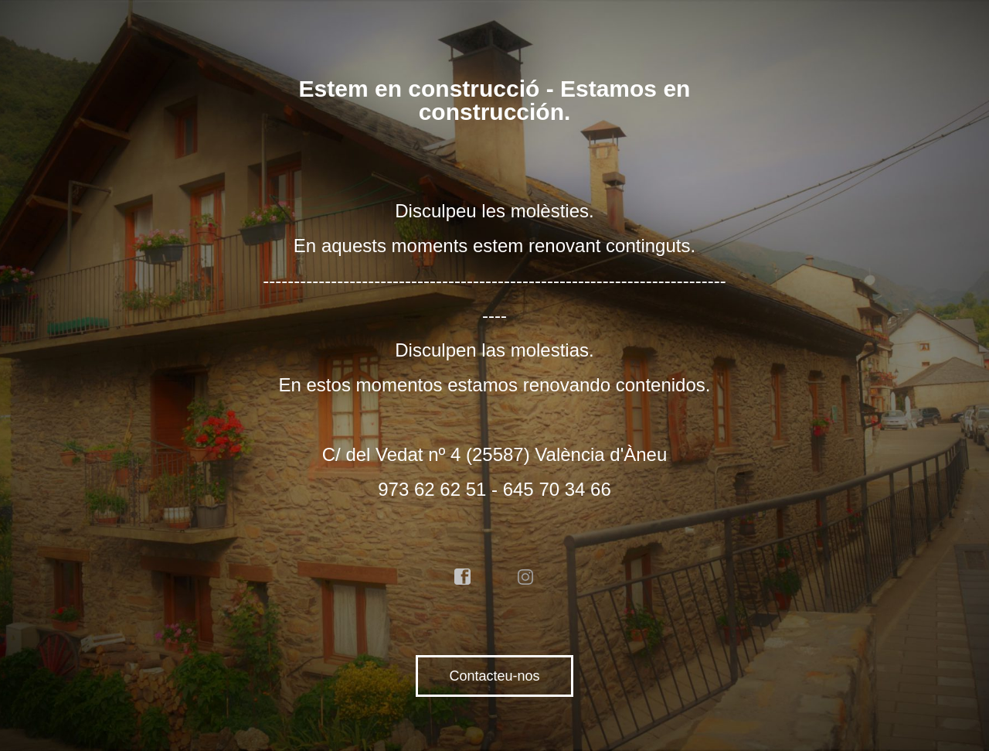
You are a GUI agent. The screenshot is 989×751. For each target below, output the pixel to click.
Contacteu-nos (494, 676)
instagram (526, 576)
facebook (462, 576)
